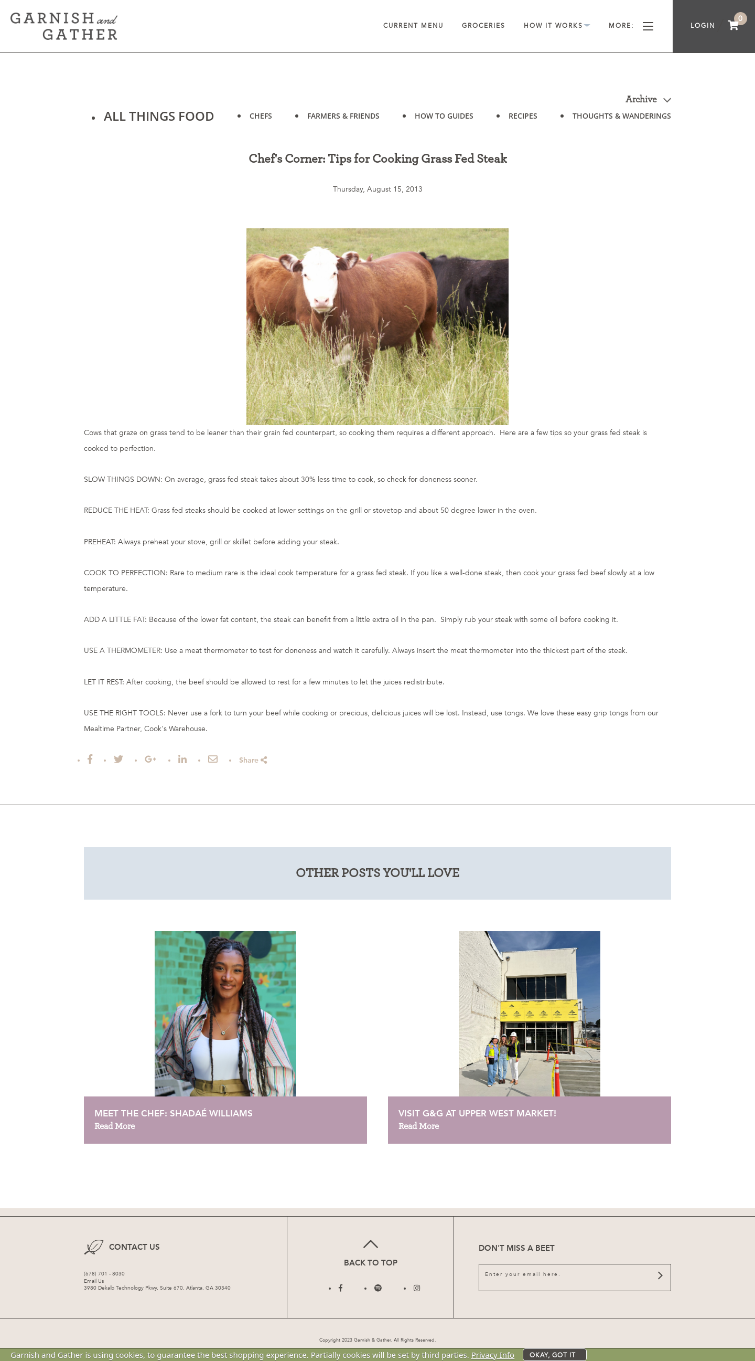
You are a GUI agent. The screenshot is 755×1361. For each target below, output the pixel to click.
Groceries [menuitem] (483, 25)
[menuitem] (733, 26)
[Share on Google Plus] (151, 759)
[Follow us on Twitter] (378, 1288)
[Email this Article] (213, 759)
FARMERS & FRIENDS (343, 116)
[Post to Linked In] (182, 759)
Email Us (94, 1281)
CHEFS (261, 116)
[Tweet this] (118, 759)
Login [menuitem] (703, 25)
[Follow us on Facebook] (340, 1288)
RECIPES (523, 116)
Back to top (370, 1252)
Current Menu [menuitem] (413, 25)
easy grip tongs (602, 713)
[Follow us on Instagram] (417, 1288)
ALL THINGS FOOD (159, 115)
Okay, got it (553, 1355)
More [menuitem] (631, 26)
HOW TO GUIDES (444, 116)
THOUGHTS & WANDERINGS (622, 116)
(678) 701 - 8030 (104, 1274)
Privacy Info (493, 1354)
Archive (648, 99)
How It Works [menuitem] (557, 26)
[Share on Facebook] (90, 759)
